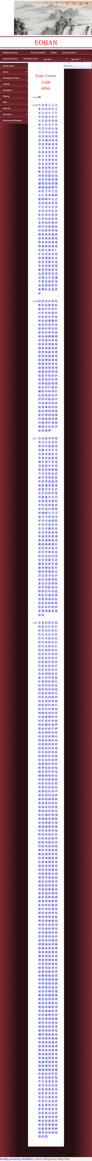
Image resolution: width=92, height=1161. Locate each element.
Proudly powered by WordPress (16, 1158)
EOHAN (46, 42)
